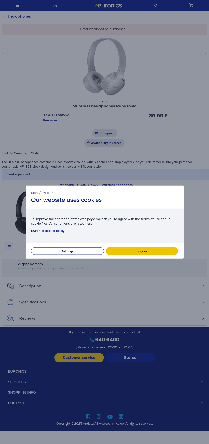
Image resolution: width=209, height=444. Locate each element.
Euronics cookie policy (48, 231)
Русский (47, 192)
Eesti (34, 192)
